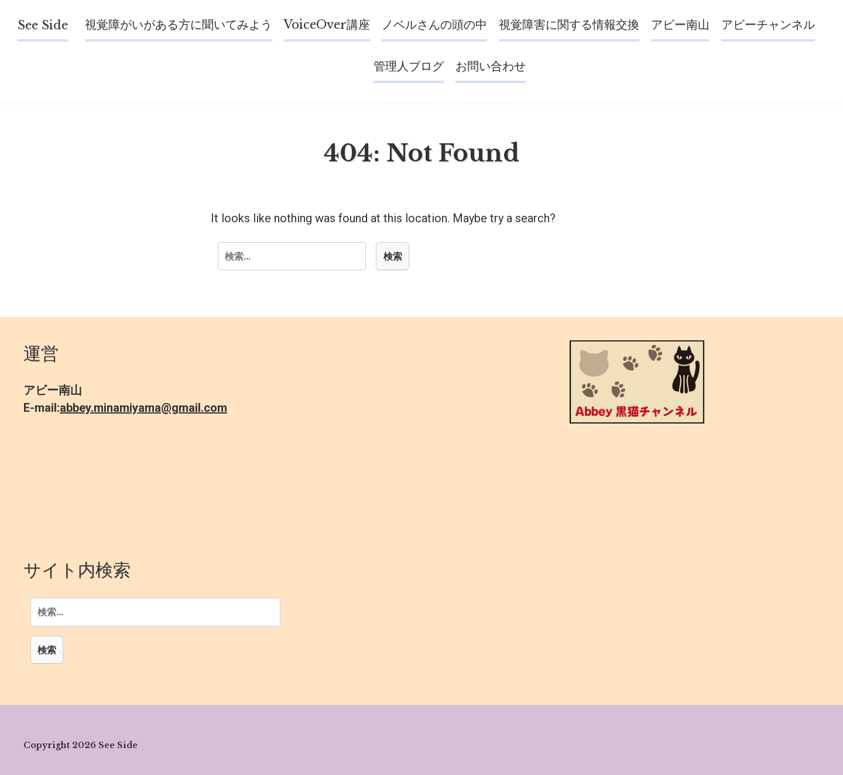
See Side (43, 25)
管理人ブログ (408, 66)
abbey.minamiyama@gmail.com (143, 408)
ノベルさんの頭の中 (434, 25)
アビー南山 (680, 25)
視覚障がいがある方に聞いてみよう (178, 25)
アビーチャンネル (768, 25)
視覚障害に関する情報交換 (569, 25)
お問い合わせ (490, 66)
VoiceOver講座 (327, 25)
